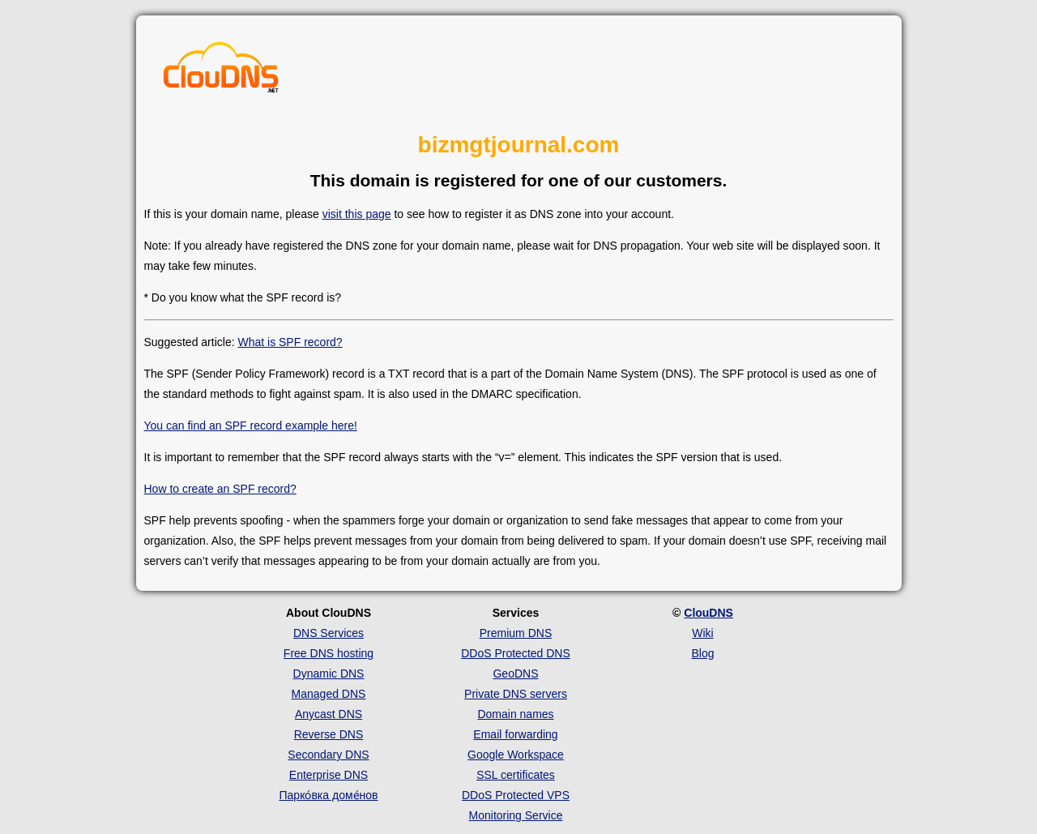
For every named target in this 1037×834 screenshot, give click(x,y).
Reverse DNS (329, 734)
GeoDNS (515, 673)
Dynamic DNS (329, 673)
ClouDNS (708, 612)
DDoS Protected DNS (515, 653)
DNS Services (328, 633)
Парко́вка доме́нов (329, 795)
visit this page (356, 213)
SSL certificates (515, 774)
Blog (702, 653)
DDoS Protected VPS (516, 795)
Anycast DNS (328, 714)
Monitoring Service (516, 815)
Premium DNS (516, 633)
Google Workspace (515, 754)
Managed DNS (329, 693)
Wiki (702, 633)
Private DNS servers (515, 693)
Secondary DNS (328, 754)
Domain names (515, 714)
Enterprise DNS (328, 774)
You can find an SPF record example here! (250, 425)
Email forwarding (515, 734)
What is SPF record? (289, 342)
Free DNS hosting (328, 653)
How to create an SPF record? (220, 488)
